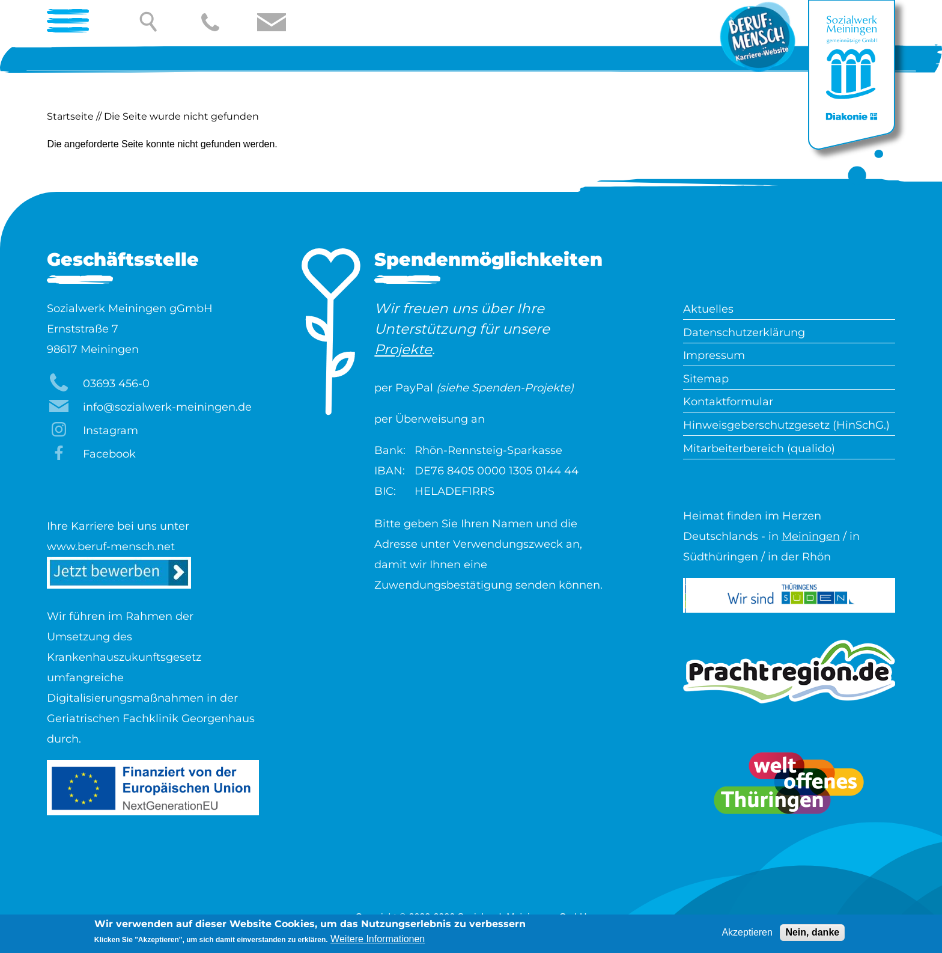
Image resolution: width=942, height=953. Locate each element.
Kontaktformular (728, 401)
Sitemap (706, 378)
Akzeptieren (747, 934)
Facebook (109, 454)
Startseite (70, 116)
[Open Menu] (72, 22)
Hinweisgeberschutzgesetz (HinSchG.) (786, 425)
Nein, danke (812, 934)
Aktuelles (708, 309)
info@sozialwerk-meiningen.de (167, 407)
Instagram (110, 430)
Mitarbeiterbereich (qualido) (759, 448)
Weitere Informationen (377, 941)
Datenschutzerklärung (744, 332)
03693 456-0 (116, 383)
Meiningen (811, 536)
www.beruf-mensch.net (111, 546)
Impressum (714, 355)
